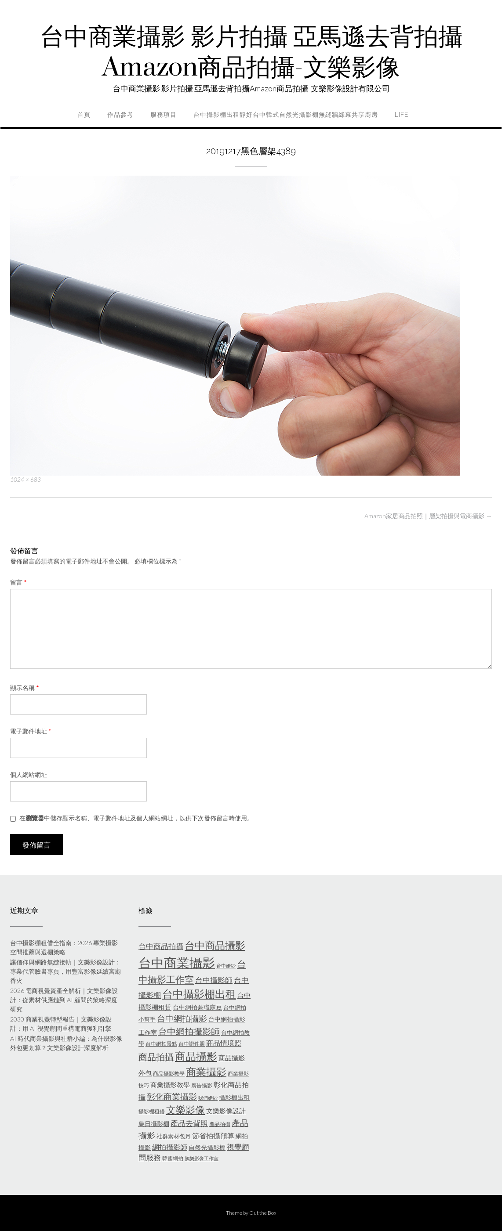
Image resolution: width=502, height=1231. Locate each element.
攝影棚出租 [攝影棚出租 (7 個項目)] (234, 1097)
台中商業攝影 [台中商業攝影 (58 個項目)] (176, 962)
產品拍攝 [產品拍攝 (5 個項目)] (219, 1124)
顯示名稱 (24, 687)
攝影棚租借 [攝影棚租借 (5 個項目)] (151, 1111)
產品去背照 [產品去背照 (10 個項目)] (189, 1123)
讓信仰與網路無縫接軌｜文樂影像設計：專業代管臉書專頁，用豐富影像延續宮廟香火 (65, 971)
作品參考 (120, 114)
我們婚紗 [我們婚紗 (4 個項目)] (208, 1098)
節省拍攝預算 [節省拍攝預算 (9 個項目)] (213, 1135)
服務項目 (163, 114)
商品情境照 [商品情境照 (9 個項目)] (223, 1043)
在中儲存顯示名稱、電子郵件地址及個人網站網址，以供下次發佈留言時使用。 (136, 818)
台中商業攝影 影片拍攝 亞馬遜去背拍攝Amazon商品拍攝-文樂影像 (251, 52)
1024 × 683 (25, 479)
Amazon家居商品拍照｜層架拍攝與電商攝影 (428, 516)
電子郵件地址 (30, 731)
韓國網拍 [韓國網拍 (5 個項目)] (172, 1158)
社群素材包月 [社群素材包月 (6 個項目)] (173, 1136)
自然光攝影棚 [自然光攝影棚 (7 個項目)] (207, 1147)
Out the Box (262, 1212)
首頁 (84, 114)
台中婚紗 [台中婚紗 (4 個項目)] (226, 965)
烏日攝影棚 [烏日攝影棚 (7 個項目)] (153, 1123)
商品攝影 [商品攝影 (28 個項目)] (196, 1056)
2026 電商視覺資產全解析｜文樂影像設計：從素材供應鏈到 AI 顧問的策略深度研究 (64, 1000)
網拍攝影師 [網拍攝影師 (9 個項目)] (169, 1147)
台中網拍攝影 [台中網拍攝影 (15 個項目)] (182, 1018)
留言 (18, 582)
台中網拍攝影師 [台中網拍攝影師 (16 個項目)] (189, 1031)
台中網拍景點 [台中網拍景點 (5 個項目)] (161, 1043)
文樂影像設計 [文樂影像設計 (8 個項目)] (226, 1111)
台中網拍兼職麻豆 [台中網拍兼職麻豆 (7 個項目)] (197, 1007)
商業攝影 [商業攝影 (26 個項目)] (206, 1071)
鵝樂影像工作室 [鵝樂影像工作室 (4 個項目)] (201, 1158)
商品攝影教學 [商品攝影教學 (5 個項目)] (169, 1073)
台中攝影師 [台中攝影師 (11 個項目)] (214, 980)
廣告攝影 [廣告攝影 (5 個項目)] (201, 1085)
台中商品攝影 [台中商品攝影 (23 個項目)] (215, 945)
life (401, 114)
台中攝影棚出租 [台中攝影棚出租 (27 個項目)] (199, 994)
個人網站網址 (28, 774)
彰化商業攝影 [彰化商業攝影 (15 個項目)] (172, 1096)
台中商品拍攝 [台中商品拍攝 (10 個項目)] (160, 946)
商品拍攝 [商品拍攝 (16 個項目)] (156, 1056)
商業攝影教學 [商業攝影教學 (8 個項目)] (170, 1085)
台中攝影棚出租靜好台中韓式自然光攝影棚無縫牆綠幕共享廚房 (285, 114)
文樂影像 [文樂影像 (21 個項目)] (185, 1109)
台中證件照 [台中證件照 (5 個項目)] (191, 1043)
